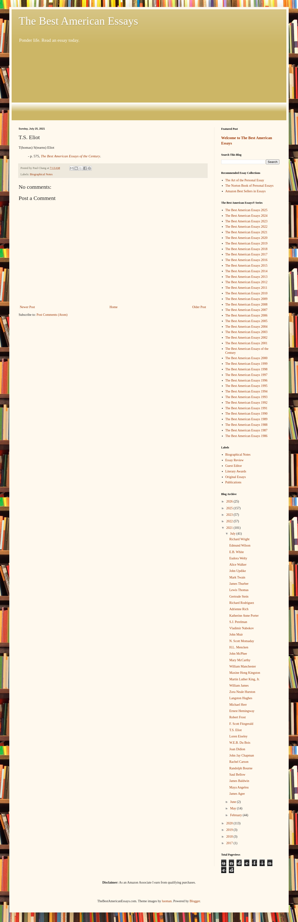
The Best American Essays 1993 (246, 397)
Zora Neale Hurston (242, 692)
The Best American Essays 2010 (246, 293)
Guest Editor (233, 466)
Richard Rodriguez (241, 603)
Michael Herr (238, 704)
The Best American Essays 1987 (246, 430)
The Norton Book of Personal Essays (249, 185)
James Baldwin (239, 781)
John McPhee (238, 653)
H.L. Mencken (238, 647)
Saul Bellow (237, 774)
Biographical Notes (41, 174)
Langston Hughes (240, 698)
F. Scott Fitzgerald (241, 724)
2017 (230, 843)
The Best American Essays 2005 (246, 321)
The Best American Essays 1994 (246, 391)
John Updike (237, 571)
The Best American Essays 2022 (246, 226)
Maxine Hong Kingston (244, 672)
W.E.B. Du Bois (239, 742)
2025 (230, 508)
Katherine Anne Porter (244, 615)
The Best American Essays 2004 (246, 326)
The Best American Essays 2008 (246, 304)
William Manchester (242, 666)
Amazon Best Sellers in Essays (245, 191)
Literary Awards (235, 471)
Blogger (195, 901)
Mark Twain (237, 577)
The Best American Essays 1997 (246, 375)
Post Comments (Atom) (52, 315)
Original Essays (235, 477)
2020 (230, 823)
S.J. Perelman (238, 622)
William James (239, 685)
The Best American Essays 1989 (246, 419)
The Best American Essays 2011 (246, 287)
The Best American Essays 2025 (246, 210)
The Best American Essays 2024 (246, 215)
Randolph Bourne (240, 768)
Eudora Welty (238, 558)
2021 (230, 528)
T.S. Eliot (235, 730)
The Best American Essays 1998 (246, 369)
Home (114, 307)
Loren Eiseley (238, 736)
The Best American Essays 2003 (246, 332)
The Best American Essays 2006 (246, 315)
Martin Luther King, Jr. (244, 679)
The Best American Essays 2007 (246, 310)
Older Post (199, 307)
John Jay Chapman (241, 755)
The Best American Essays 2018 (246, 249)
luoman (167, 901)
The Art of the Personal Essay (244, 180)
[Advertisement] (149, 81)
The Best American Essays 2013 (246, 277)
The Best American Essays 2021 (246, 232)
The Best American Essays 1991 (246, 408)
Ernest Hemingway (241, 711)
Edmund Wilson (240, 545)
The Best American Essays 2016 (246, 260)
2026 (230, 501)
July (233, 533)
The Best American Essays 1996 (246, 380)
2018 (230, 836)
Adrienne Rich (238, 609)
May (233, 808)
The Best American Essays (78, 21)
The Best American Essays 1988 (246, 425)
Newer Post (27, 307)
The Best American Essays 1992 (246, 402)
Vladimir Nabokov (241, 628)
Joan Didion (237, 749)
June (233, 802)
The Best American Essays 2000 (246, 358)
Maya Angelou (239, 787)
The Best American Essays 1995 (246, 386)
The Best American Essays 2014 (246, 271)
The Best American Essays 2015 (246, 265)
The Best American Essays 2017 (246, 254)
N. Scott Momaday (241, 641)
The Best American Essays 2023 (246, 221)
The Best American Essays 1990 (246, 413)
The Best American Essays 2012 (246, 282)
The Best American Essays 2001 (246, 343)
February (236, 815)
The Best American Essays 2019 (246, 243)
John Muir (236, 634)
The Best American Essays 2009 (246, 299)
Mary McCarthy (240, 660)
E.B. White (236, 552)
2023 (230, 514)
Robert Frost (237, 717)
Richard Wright (239, 539)
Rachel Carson (238, 762)
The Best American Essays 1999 (246, 363)
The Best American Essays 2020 (246, 238)
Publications (233, 482)
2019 (230, 830)
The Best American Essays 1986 (246, 436)
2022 (230, 521)
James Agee (237, 793)
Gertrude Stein (238, 596)
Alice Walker (238, 564)
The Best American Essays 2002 (246, 337)
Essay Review (234, 460)
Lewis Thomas (239, 590)
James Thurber (239, 583)
